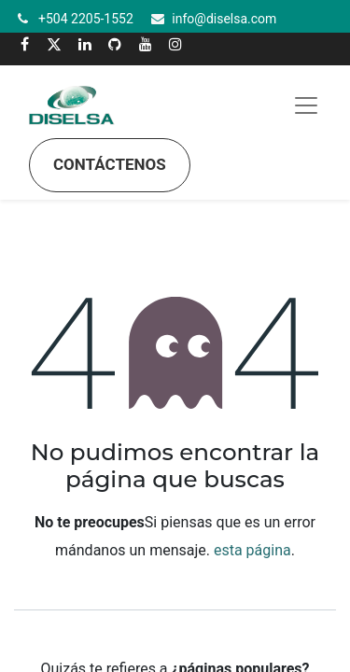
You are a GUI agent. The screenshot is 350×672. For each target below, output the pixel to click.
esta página (252, 550)
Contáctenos (109, 164)
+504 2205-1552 (85, 18)
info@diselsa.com (224, 18)
